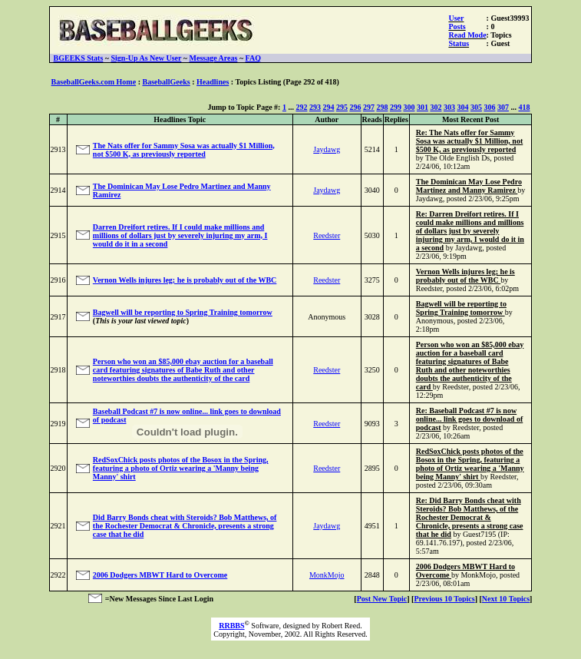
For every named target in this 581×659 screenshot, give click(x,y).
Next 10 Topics (506, 598)
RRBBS (231, 625)
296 (355, 107)
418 (524, 107)
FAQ (253, 58)
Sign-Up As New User (146, 58)
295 (342, 107)
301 (422, 107)
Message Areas (214, 58)
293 (315, 107)
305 (476, 107)
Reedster (326, 235)
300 (408, 107)
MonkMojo (327, 575)
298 (382, 107)
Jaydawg (326, 149)
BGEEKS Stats (79, 58)
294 (328, 107)
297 (369, 107)
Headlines (212, 82)
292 (301, 107)
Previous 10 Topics (444, 598)
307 (503, 107)
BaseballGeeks (166, 82)
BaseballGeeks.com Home (94, 82)
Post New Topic (382, 598)
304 (462, 107)
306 (489, 107)
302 (435, 107)
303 (449, 107)
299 (395, 107)
